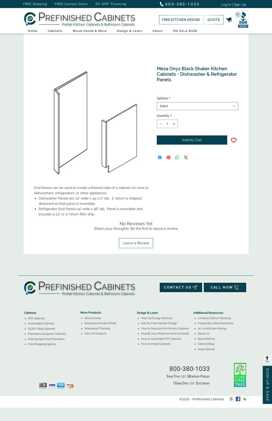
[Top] (267, 359)
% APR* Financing (112, 4)
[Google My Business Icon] (231, 399)
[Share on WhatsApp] (177, 157)
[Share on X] (186, 157)
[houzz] (245, 399)
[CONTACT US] (181, 287)
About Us (204, 333)
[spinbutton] (167, 124)
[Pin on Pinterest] (168, 157)
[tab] (26, 300)
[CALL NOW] (225, 287)
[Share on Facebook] (160, 157)
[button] (181, 19)
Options (163, 98)
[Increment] (174, 124)
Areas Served (206, 349)
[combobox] (197, 106)
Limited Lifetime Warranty (214, 318)
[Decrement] (160, 124)
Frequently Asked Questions (216, 323)
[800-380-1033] (181, 4)
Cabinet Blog (206, 343)
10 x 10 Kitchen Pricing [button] (212, 328)
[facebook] (238, 399)
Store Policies (206, 338)
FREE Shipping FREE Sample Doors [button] (57, 4)
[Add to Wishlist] (233, 140)
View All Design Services (157, 318)
